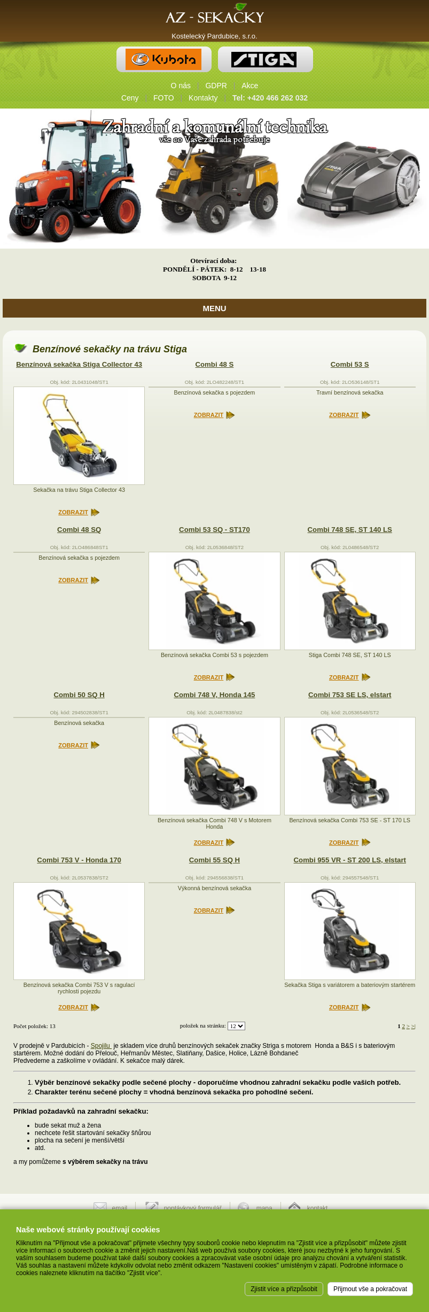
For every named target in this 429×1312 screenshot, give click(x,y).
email (120, 1208)
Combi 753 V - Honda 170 (79, 860)
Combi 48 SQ (79, 530)
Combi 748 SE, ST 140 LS (350, 530)
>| (413, 1026)
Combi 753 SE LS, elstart (349, 695)
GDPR (216, 85)
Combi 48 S (215, 364)
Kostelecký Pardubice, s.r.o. (214, 36)
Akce (249, 85)
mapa (264, 1208)
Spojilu (101, 1045)
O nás (181, 85)
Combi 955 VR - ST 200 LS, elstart (350, 860)
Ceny (130, 98)
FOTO (163, 98)
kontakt (317, 1208)
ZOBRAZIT (73, 512)
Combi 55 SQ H (214, 860)
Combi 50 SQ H (79, 695)
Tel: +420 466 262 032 (270, 98)
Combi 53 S (350, 364)
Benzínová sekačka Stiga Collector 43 (79, 364)
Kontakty (203, 98)
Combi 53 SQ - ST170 (214, 530)
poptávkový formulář (193, 1208)
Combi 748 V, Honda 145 (214, 695)
